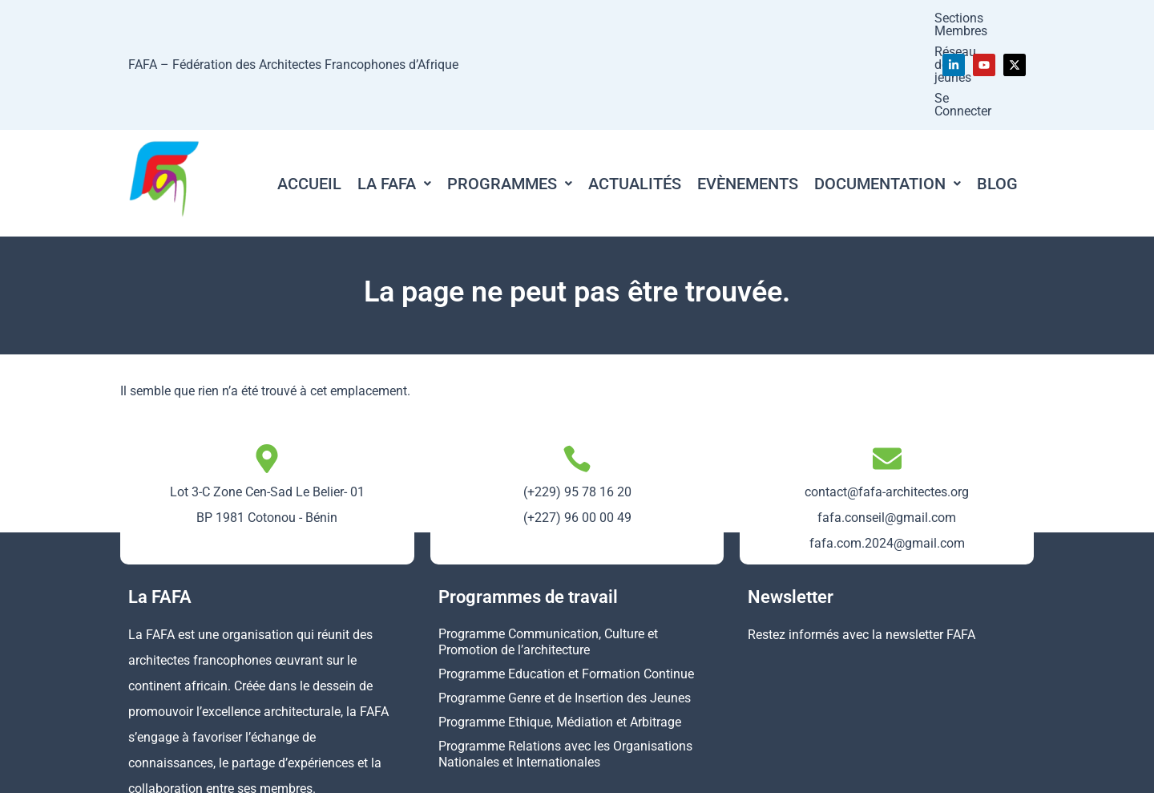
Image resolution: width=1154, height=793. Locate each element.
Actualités (634, 92)
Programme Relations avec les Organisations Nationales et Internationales (565, 662)
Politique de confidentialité (862, 771)
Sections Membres (654, 18)
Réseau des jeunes (775, 18)
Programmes (509, 92)
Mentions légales (723, 771)
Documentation (887, 92)
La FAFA (394, 92)
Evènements (747, 92)
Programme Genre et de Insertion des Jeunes (564, 606)
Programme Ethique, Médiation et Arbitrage (559, 630)
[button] (394, 92)
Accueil (309, 92)
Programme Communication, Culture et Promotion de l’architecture (548, 550)
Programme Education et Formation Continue (566, 582)
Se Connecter (881, 18)
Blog (997, 92)
